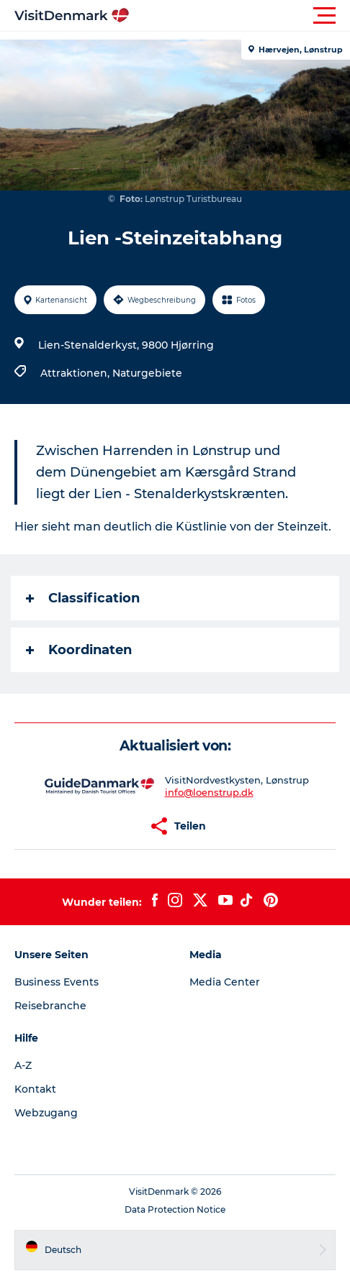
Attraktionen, (76, 373)
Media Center (224, 981)
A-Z (23, 1065)
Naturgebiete (147, 373)
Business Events (56, 981)
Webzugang (46, 1112)
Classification (83, 598)
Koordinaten (79, 650)
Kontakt (35, 1089)
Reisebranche (50, 1005)
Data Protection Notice (175, 1209)
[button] (240, 15)
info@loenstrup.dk (209, 792)
